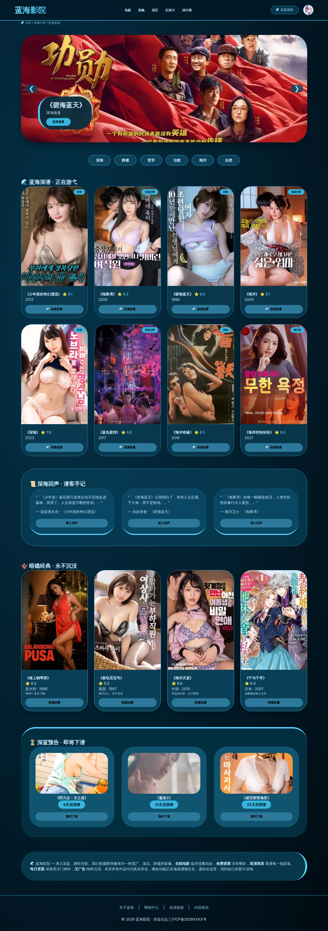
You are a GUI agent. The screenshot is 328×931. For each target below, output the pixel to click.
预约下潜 (72, 816)
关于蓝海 (126, 907)
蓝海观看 (58, 121)
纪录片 (170, 10)
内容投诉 (201, 907)
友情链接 (176, 907)
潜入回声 (72, 523)
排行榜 (187, 10)
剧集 (141, 10)
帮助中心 (151, 907)
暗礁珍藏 (54, 702)
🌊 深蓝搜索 (284, 10)
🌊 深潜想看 (54, 309)
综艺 (155, 10)
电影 (128, 10)
